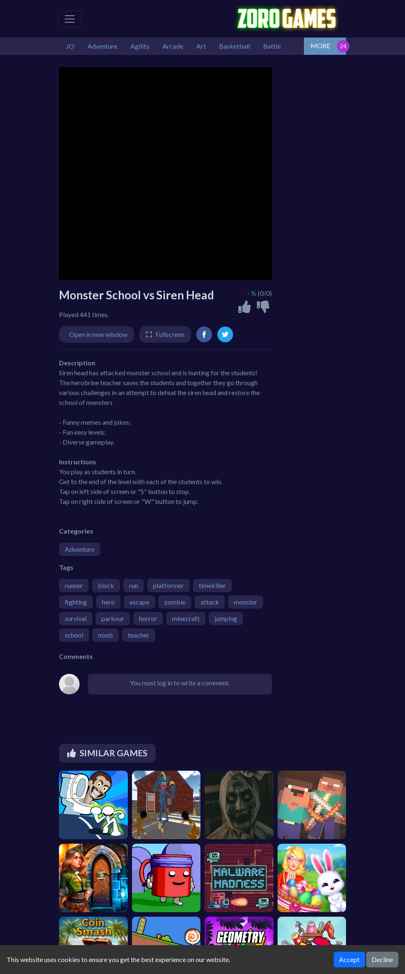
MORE (320, 45)
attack (209, 602)
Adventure (79, 549)
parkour (112, 618)
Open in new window (98, 334)
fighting (76, 602)
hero (108, 602)
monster (245, 602)
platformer (168, 585)
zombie (175, 602)
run (133, 585)
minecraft (186, 618)
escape (139, 602)
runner (74, 585)
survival (76, 618)
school (74, 635)
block (106, 585)
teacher (138, 635)
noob (105, 635)
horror (148, 618)
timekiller (212, 585)
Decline (382, 959)
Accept (349, 959)
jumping (225, 618)
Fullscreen (169, 334)
